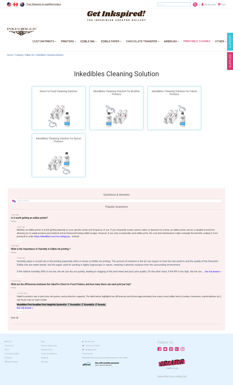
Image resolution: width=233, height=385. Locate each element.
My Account (88, 341)
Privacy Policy (46, 350)
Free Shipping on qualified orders (43, 4)
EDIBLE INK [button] (89, 41)
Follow (13, 221)
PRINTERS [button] (68, 41)
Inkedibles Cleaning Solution (49, 55)
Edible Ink (29, 55)
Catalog (19, 55)
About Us (8, 341)
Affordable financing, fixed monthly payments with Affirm (105, 358)
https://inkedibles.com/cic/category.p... (52, 236)
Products (8, 358)
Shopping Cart (89, 350)
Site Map (44, 362)
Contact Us (9, 346)
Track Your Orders (91, 346)
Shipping (44, 358)
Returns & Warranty (49, 346)
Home (10, 55)
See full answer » (213, 271)
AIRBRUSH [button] (171, 41)
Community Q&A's (11, 354)
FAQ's (6, 350)
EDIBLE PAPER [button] (111, 41)
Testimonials (87, 354)
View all (14, 318)
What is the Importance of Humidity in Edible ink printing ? (40, 249)
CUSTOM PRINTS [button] (44, 41)
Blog (43, 341)
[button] (18, 240)
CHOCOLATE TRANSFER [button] (142, 41)
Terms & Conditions (49, 354)
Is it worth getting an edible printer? (29, 217)
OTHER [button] (220, 41)
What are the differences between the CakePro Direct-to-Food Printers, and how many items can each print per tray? (71, 284)
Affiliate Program (11, 362)
